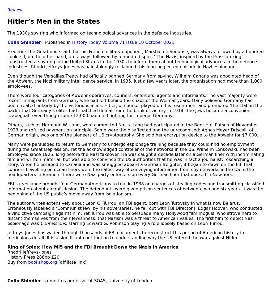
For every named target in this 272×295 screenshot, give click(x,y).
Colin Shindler (24, 42)
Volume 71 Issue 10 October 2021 (138, 42)
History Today (86, 42)
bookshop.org (42, 262)
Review (15, 9)
